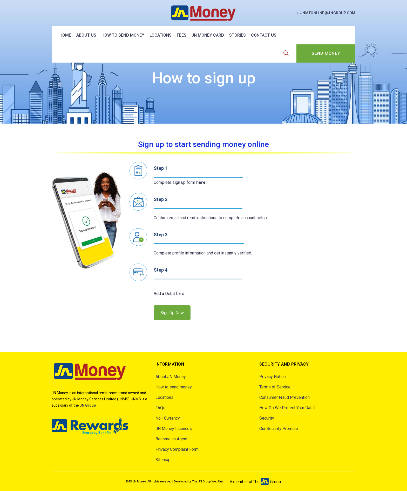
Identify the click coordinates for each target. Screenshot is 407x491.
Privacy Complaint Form (177, 449)
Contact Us (263, 35)
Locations (161, 35)
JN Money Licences (173, 428)
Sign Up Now (172, 312)
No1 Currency (167, 418)
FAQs (160, 407)
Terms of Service (274, 387)
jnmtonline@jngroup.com (327, 13)
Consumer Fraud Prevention (284, 397)
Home (65, 35)
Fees (181, 35)
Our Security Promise (278, 428)
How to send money (122, 35)
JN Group (88, 405)
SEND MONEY (326, 53)
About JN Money (170, 376)
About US (86, 35)
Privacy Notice (272, 376)
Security (266, 418)
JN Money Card (208, 35)
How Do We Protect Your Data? (287, 407)
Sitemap (163, 459)
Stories (237, 35)
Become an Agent (171, 438)
